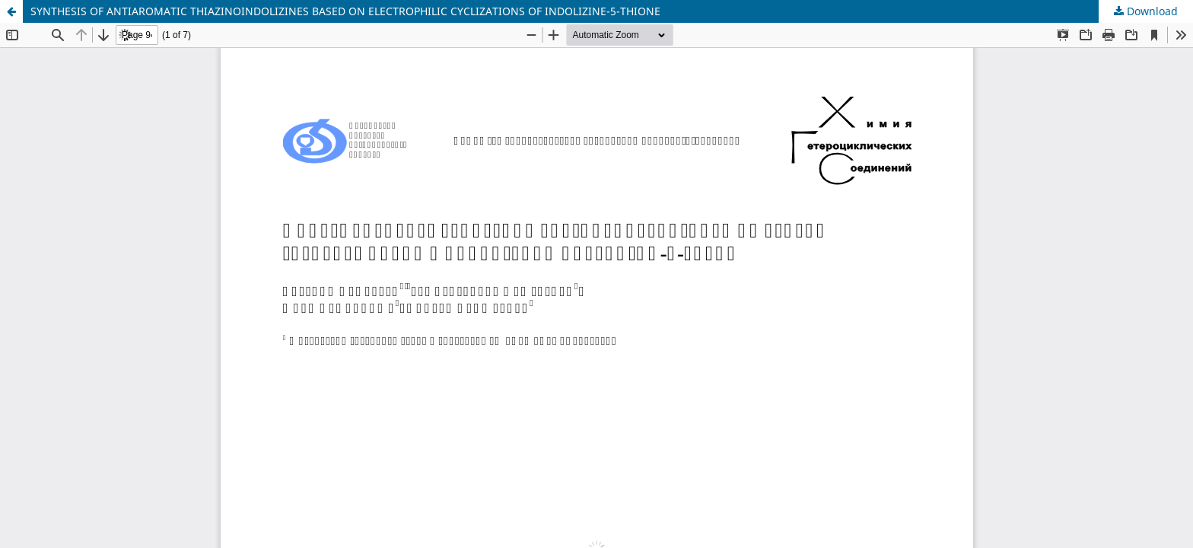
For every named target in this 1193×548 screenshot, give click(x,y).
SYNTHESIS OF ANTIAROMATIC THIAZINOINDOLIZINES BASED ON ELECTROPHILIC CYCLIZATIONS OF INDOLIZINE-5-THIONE (345, 11)
